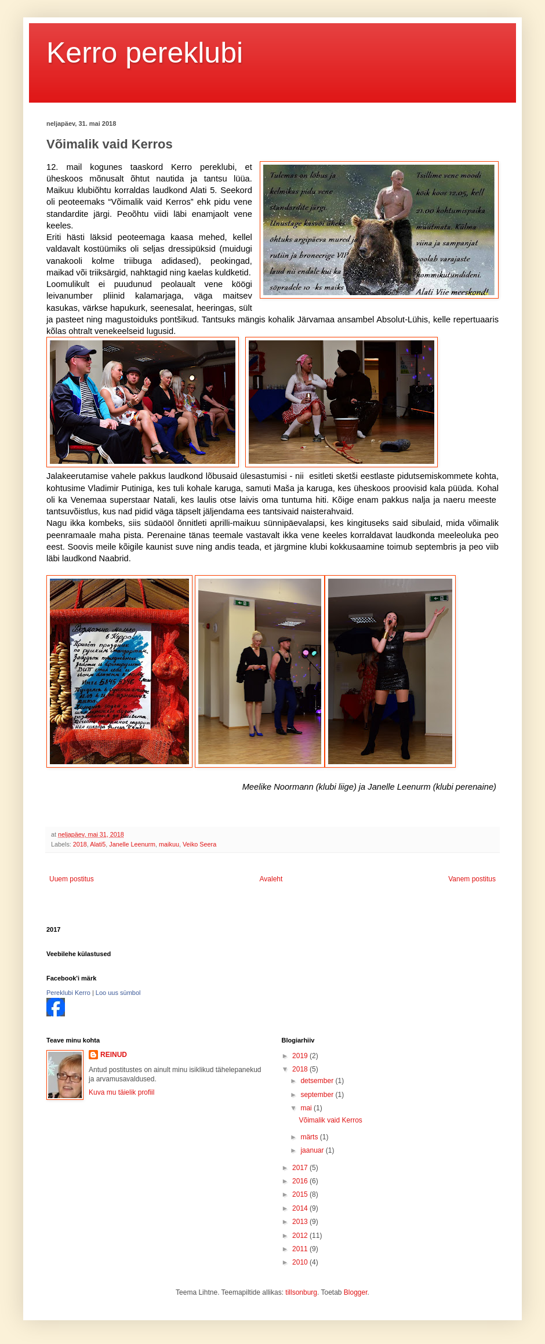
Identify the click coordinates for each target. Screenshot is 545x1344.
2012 (301, 1236)
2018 (80, 844)
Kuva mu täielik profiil (121, 1092)
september (317, 1095)
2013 (301, 1222)
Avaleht (271, 879)
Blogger (356, 1292)
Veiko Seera (199, 844)
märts (309, 1137)
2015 (301, 1194)
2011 (301, 1249)
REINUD (113, 1055)
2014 (301, 1208)
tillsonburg (301, 1292)
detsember (317, 1081)
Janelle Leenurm (132, 844)
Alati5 (98, 844)
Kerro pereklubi (144, 53)
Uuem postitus (71, 879)
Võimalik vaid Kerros (330, 1120)
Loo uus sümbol (118, 992)
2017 (301, 1168)
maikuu (169, 844)
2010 (301, 1262)
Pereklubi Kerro (68, 992)
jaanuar (312, 1150)
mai (307, 1108)
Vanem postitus (472, 879)
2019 (301, 1056)
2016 (301, 1181)
